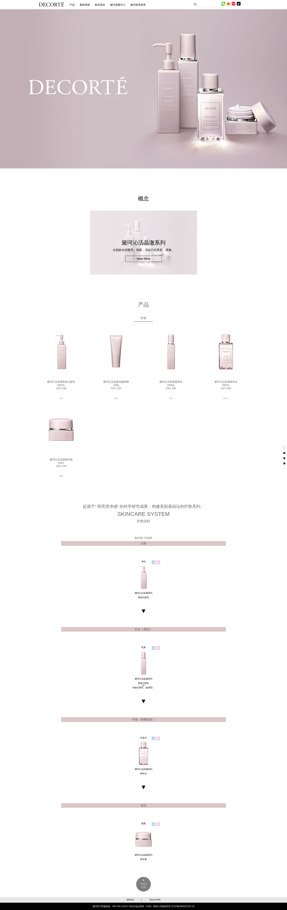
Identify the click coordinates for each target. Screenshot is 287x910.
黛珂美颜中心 (117, 4)
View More (143, 258)
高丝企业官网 (155, 900)
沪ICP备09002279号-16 (182, 906)
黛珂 (51, 4)
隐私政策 (130, 900)
